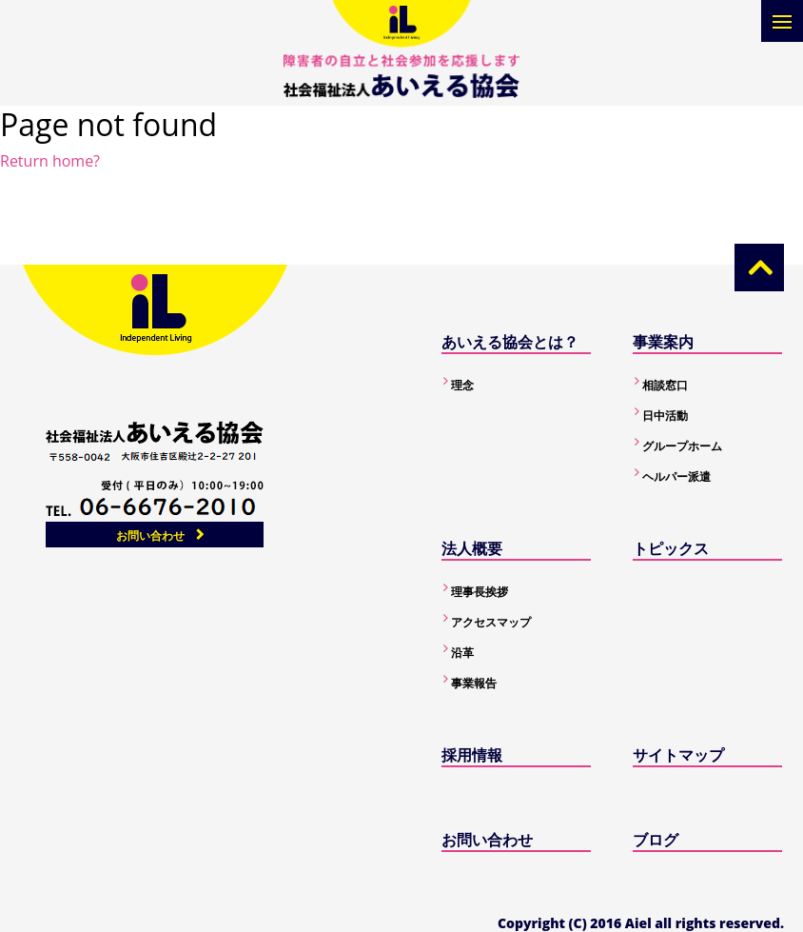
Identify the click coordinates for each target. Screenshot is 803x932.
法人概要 (471, 548)
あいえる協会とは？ (509, 341)
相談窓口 (665, 385)
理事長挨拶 (479, 592)
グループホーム (682, 446)
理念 (462, 385)
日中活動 (665, 415)
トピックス (671, 548)
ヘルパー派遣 (676, 476)
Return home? (50, 160)
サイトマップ (678, 754)
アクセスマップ (491, 622)
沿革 (462, 652)
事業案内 (663, 341)
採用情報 (471, 754)
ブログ (655, 839)
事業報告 (474, 683)
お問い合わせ (150, 535)
